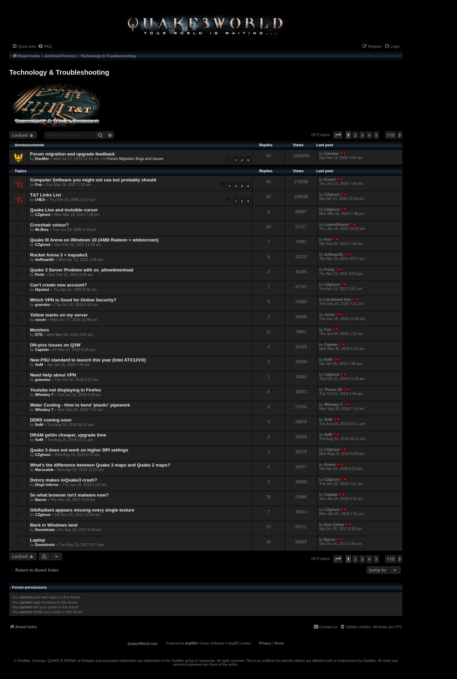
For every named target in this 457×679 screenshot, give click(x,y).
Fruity (329, 269)
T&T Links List (45, 194)
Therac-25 (333, 389)
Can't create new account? (58, 284)
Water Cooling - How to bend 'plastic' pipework (80, 405)
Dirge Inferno (46, 485)
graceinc (43, 304)
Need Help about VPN (53, 375)
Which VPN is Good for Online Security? (73, 299)
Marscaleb (44, 470)
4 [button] (369, 135)
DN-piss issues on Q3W (55, 345)
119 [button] (390, 135)
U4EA (40, 199)
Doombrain (45, 530)
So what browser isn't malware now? (69, 495)
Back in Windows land (53, 525)
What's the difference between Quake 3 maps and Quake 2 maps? (100, 465)
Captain (42, 350)
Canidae (331, 153)
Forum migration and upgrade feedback (72, 154)
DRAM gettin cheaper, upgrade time (68, 435)
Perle (39, 274)
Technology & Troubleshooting (59, 72)
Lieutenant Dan (337, 299)
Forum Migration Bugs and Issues (135, 159)
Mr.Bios (42, 229)
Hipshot (42, 289)
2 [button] (355, 135)
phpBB (190, 643)
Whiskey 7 (44, 395)
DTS (39, 335)
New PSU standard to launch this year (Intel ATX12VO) (88, 360)
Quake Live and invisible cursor (64, 209)
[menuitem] (45, 46)
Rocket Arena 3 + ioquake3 (58, 254)
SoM (39, 365)
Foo (38, 184)
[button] (338, 135)
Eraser (330, 179)
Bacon (41, 500)
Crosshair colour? (49, 224)
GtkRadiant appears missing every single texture (82, 510)
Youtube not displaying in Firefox (65, 390)
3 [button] (362, 135)
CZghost (332, 194)
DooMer (42, 159)
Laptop (37, 540)
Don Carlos (334, 524)
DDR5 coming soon (51, 420)
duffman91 (44, 259)
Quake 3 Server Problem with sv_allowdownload (81, 269)
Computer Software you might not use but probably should (93, 179)
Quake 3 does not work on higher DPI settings (79, 450)
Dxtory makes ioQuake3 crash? (63, 480)
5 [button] (376, 135)
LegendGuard (336, 224)
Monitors (39, 330)
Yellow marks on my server (59, 315)
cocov (40, 320)
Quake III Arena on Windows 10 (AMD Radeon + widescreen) (94, 239)
